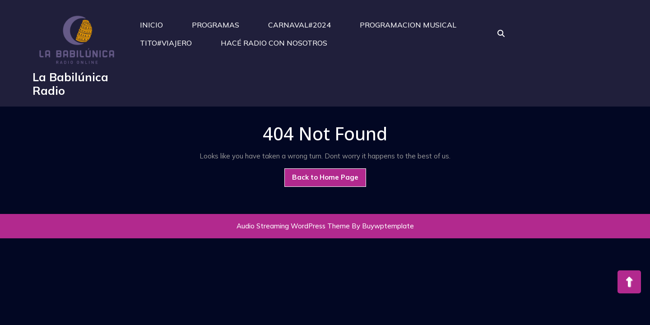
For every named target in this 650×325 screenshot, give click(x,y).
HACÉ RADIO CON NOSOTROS (274, 42)
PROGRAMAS (215, 24)
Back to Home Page (329, 179)
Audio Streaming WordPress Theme (293, 226)
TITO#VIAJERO (166, 42)
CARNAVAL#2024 (299, 24)
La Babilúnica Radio (70, 84)
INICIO (151, 24)
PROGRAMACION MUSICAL (408, 24)
